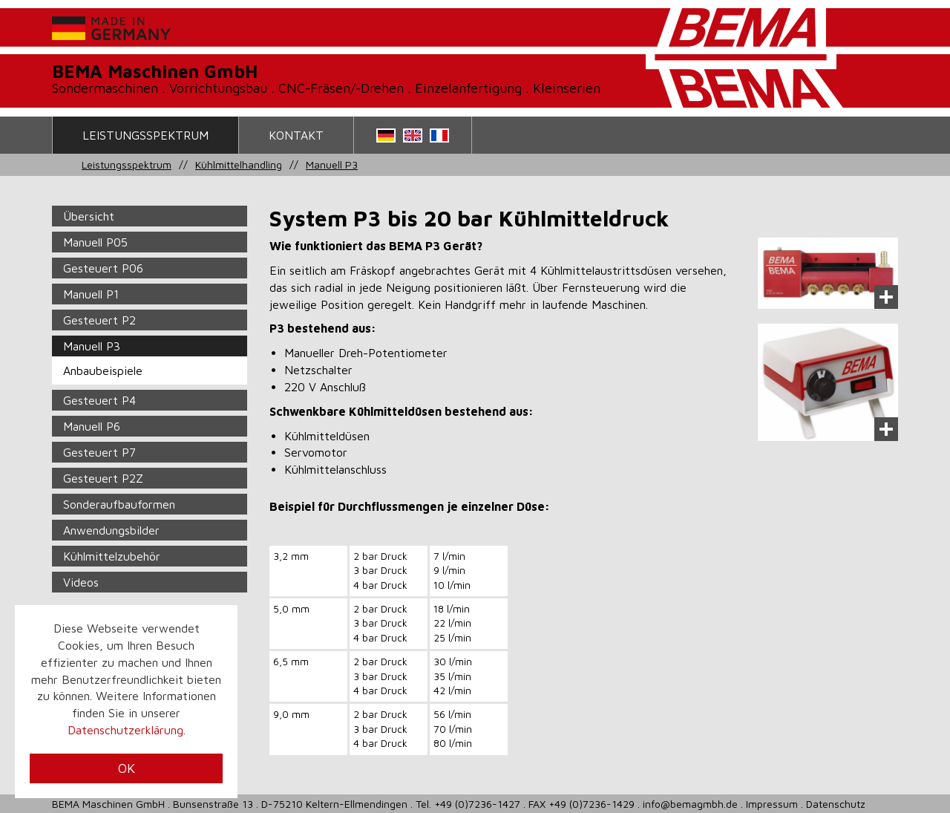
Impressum (772, 803)
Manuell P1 (91, 294)
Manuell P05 (95, 242)
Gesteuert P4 (99, 400)
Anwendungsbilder (111, 530)
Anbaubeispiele (102, 370)
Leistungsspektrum (145, 135)
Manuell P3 (332, 164)
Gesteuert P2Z (103, 478)
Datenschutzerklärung (125, 730)
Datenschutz (835, 803)
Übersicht (88, 216)
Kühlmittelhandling (238, 164)
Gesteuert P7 (99, 452)
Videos (81, 582)
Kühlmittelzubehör (111, 556)
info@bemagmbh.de (690, 803)
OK (126, 768)
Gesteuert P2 (99, 320)
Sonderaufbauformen (119, 504)
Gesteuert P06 (103, 268)
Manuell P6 (91, 426)
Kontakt (296, 135)
